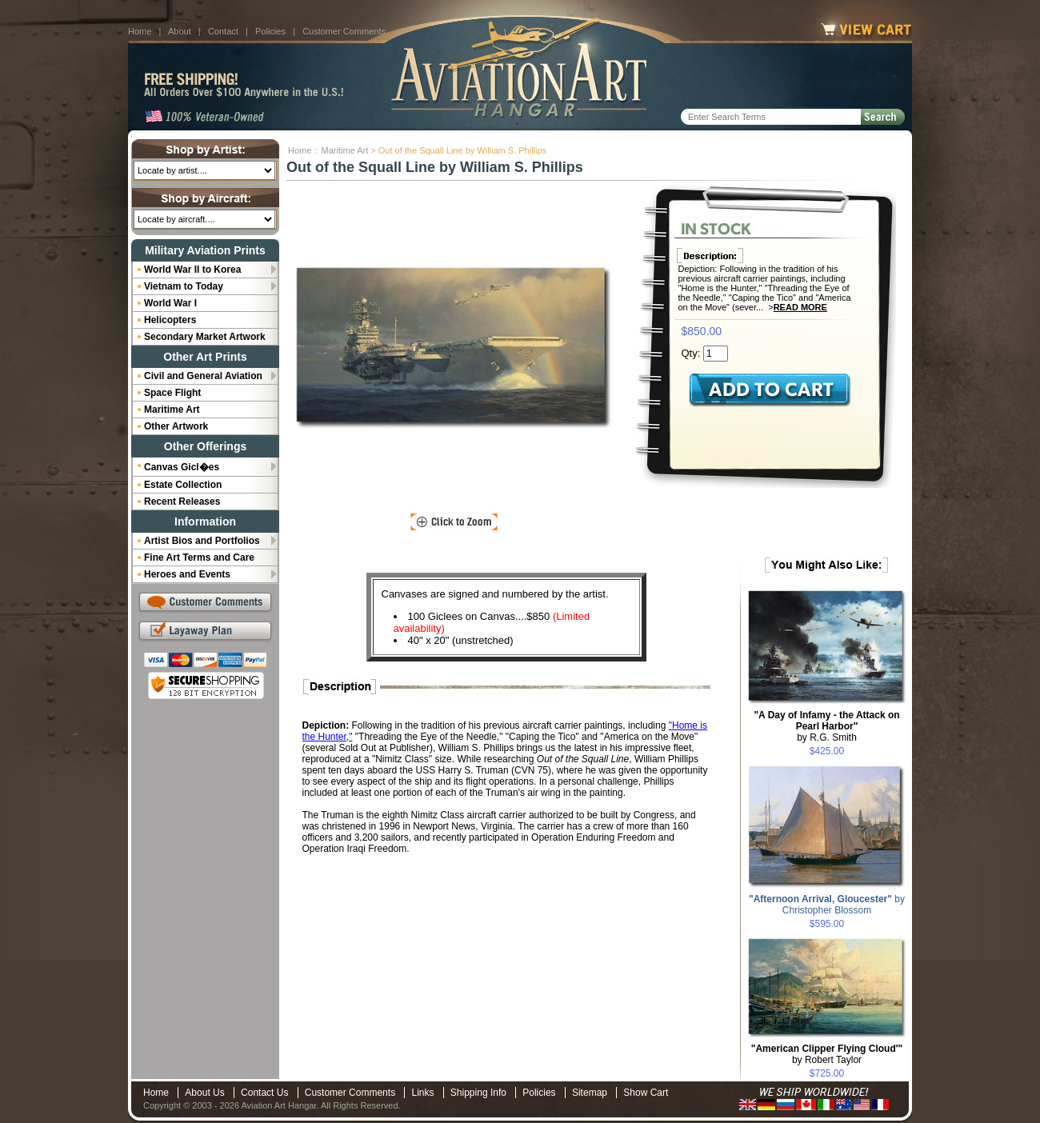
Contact (223, 31)
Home (139, 31)
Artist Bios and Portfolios (202, 540)
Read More (800, 307)
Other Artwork (176, 426)
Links (422, 1092)
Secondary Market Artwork (205, 336)
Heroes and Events (187, 574)
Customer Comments (344, 31)
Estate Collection (183, 484)
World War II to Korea (192, 269)
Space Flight (172, 392)
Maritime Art (345, 150)
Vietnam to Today (183, 286)
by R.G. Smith (826, 726)
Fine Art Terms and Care (199, 557)
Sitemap (589, 1092)
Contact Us (264, 1092)
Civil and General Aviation (203, 376)
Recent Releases (182, 501)
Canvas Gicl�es (181, 467)
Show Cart (645, 1092)
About (179, 31)
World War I (170, 303)
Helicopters (170, 320)
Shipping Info (478, 1092)
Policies (270, 31)
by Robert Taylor (827, 1054)
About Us (204, 1092)
